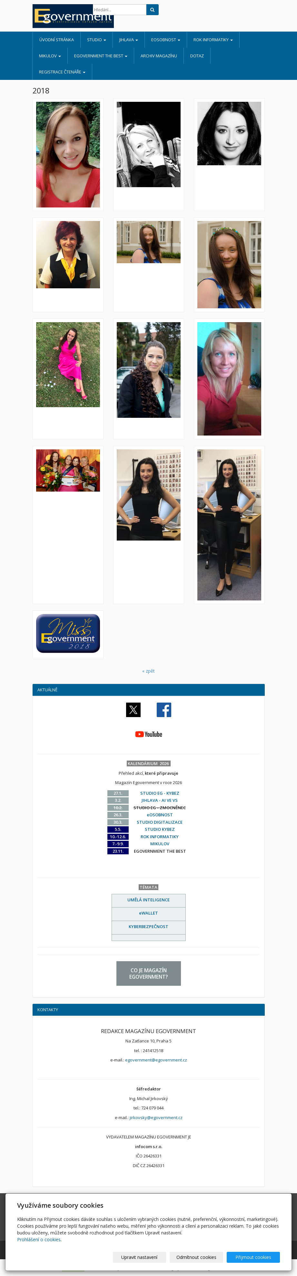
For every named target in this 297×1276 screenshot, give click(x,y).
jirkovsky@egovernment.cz (156, 1117)
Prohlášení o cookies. (39, 1239)
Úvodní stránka (56, 40)
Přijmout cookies (255, 1257)
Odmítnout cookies (203, 1257)
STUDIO (96, 40)
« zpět (148, 671)
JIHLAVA (128, 40)
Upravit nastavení (150, 1257)
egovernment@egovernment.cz (156, 1060)
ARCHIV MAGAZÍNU (159, 56)
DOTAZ (197, 56)
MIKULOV (50, 56)
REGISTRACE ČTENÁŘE (62, 72)
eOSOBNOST (165, 40)
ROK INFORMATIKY (213, 40)
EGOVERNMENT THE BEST (100, 56)
